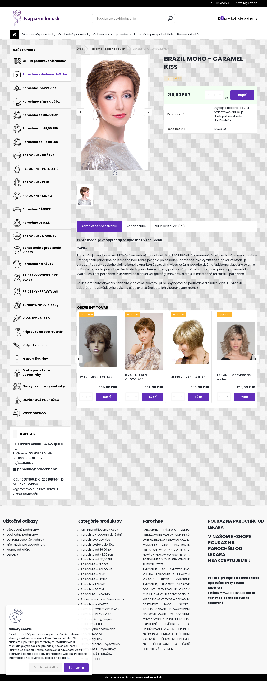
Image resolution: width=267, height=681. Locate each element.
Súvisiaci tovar (170, 226)
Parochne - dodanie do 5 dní (108, 49)
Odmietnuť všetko (46, 667)
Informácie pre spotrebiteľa (154, 34)
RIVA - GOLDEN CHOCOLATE (136, 377)
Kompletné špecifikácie (99, 226)
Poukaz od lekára (189, 34)
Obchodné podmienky (74, 34)
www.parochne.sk (232, 593)
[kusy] (214, 95)
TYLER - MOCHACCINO (95, 377)
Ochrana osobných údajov (112, 34)
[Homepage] (14, 34)
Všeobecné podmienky (38, 34)
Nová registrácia (246, 3)
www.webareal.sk (149, 677)
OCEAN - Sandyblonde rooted (234, 377)
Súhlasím (76, 667)
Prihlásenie (222, 3)
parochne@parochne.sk (37, 469)
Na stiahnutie (136, 226)
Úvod (80, 49)
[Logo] (36, 18)
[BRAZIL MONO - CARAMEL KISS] (114, 112)
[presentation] (80, 112)
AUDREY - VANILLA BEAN (188, 377)
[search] (170, 18)
